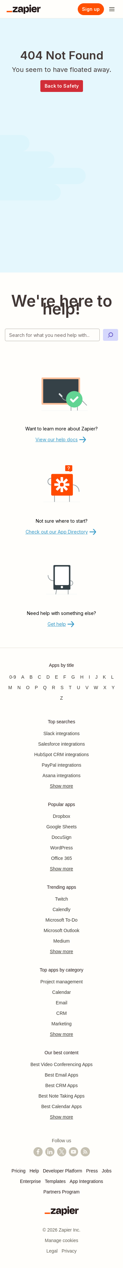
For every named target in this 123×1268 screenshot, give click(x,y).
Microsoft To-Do (62, 920)
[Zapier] (24, 9)
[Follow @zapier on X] (61, 1151)
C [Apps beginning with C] (39, 677)
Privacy (69, 1251)
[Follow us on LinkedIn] (49, 1151)
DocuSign (61, 837)
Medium (61, 941)
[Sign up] (91, 9)
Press (92, 1170)
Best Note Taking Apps (61, 1096)
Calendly (61, 909)
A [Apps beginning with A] (22, 677)
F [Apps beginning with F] (64, 677)
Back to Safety (62, 86)
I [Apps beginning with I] (89, 677)
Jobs (107, 1170)
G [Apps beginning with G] (73, 677)
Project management (61, 981)
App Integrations (86, 1181)
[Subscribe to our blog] (85, 1151)
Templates (55, 1181)
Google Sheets (61, 826)
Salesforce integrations (61, 744)
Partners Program (61, 1191)
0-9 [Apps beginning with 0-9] (12, 677)
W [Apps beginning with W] (96, 687)
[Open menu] (112, 9)
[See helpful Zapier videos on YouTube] (73, 1151)
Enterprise (30, 1181)
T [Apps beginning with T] (70, 687)
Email (61, 1002)
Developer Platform (62, 1170)
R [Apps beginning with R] (53, 687)
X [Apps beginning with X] (104, 687)
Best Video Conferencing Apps (62, 1064)
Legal (51, 1251)
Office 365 (61, 858)
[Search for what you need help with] (52, 335)
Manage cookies (61, 1240)
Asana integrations (62, 775)
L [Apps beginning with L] (112, 677)
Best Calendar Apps (61, 1106)
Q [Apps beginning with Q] (45, 687)
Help (34, 1170)
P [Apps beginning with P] (36, 687)
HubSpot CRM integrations (61, 754)
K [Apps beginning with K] (104, 677)
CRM (61, 1013)
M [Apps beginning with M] (10, 687)
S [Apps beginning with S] (61, 687)
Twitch (61, 899)
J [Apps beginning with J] (96, 677)
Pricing (18, 1170)
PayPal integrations (61, 765)
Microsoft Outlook (61, 930)
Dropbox (61, 816)
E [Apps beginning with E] (56, 677)
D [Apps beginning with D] (48, 677)
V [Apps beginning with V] (86, 687)
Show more (61, 786)
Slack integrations (61, 733)
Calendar (61, 992)
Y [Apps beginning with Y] (113, 687)
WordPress (61, 847)
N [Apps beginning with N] (19, 687)
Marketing (61, 1023)
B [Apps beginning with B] (31, 677)
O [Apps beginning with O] (28, 687)
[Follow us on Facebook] (38, 1151)
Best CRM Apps (61, 1085)
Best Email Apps (61, 1075)
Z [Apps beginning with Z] (61, 698)
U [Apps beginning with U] (78, 687)
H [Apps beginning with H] (81, 677)
